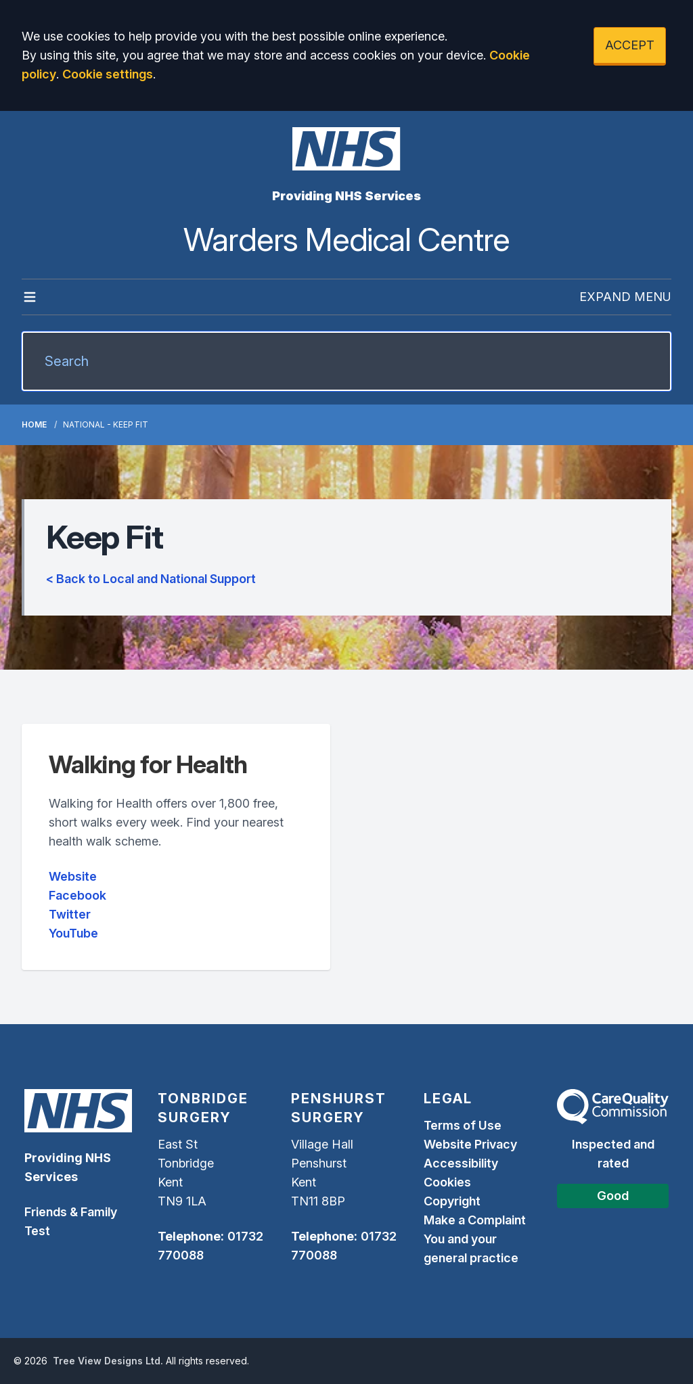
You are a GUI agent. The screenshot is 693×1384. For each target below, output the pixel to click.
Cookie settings (107, 74)
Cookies (447, 1182)
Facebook (77, 895)
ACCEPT (629, 45)
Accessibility (461, 1163)
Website (73, 876)
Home (34, 424)
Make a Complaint (475, 1220)
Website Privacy (470, 1144)
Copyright (452, 1201)
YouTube (73, 933)
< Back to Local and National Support (151, 579)
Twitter (70, 914)
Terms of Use (462, 1125)
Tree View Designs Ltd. (108, 1360)
